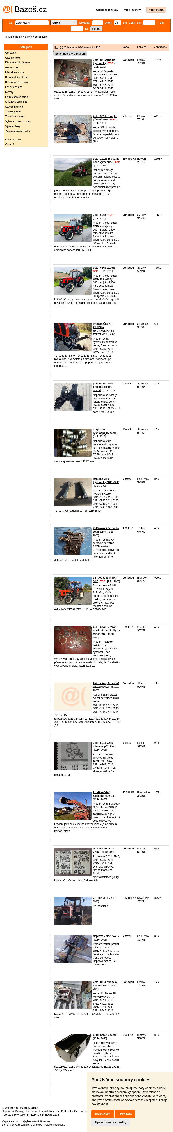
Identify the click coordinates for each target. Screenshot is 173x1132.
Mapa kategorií (10, 1121)
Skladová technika (16, 101)
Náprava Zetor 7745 (105, 936)
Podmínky (67, 1111)
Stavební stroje (14, 106)
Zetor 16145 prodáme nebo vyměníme (106, 160)
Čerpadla (10, 52)
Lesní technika (13, 87)
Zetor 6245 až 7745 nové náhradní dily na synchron (106, 630)
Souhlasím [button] (102, 1114)
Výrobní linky (12, 126)
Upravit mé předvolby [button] (110, 1122)
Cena (125, 47)
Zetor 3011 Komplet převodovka (105, 118)
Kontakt (43, 1111)
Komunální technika (16, 77)
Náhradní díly (13, 139)
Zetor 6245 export (104, 267)
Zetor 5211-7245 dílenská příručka (104, 744)
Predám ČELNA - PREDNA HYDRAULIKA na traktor (103, 329)
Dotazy (19, 1111)
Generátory (11, 67)
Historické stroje (14, 72)
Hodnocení (31, 1111)
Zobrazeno (160, 47)
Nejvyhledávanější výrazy (35, 1121)
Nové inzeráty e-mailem (70, 53)
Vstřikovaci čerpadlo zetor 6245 (106, 530)
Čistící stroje (12, 57)
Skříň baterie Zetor (104, 1035)
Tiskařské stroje (14, 116)
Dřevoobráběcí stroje (17, 62)
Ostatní (9, 144)
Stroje (28, 36)
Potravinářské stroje (17, 96)
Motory (9, 92)
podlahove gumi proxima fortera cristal (103, 387)
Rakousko (59, 1124)
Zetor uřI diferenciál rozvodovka (105, 984)
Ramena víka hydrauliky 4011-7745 (106, 480)
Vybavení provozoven (18, 121)
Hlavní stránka (13, 36)
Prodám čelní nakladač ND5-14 (103, 794)
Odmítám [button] (125, 1114)
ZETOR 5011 (100, 898)
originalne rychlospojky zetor (104, 431)
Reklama (54, 1111)
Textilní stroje (13, 111)
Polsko (48, 1124)
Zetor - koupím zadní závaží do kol (106, 685)
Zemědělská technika (17, 131)
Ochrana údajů (83, 1111)
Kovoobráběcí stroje (17, 82)
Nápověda (8, 1111)
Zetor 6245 (99, 214)
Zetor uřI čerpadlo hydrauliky (104, 61)
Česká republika (19, 1124)
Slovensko (36, 1124)
